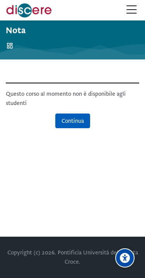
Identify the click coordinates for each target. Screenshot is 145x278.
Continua (72, 120)
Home (11, 45)
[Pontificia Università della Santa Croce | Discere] (29, 10)
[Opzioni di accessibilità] (125, 258)
